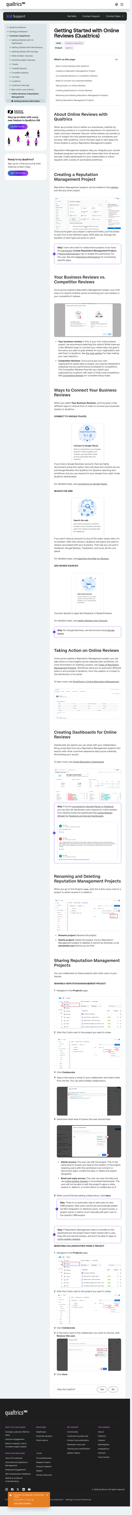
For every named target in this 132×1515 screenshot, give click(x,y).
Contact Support (91, 16)
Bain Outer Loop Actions (23, 90)
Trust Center (103, 1457)
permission (67, 250)
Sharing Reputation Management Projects (75, 100)
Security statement (54, 1500)
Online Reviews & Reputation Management (25, 95)
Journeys (15, 77)
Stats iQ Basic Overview (22, 56)
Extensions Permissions (88, 257)
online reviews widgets (76, 1181)
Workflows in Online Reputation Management (96, 681)
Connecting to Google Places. (92, 484)
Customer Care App (20, 85)
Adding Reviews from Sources (92, 620)
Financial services (44, 1436)
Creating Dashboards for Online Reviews (74, 90)
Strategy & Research (18, 32)
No (113, 1389)
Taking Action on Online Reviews (70, 86)
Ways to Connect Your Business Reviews (74, 81)
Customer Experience (19, 36)
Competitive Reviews (73, 375)
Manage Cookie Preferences (78, 1500)
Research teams (43, 1462)
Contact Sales (113, 16)
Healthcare (41, 1432)
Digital (39, 1471)
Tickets (15, 64)
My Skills (72, 16)
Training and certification (78, 1449)
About (101, 1432)
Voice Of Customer (13, 1458)
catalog (114, 187)
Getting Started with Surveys (25, 52)
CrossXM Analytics (20, 73)
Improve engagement (14, 1439)
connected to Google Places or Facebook (92, 806)
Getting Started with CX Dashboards (23, 41)
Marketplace (103, 1444)
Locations (16, 81)
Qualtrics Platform (17, 27)
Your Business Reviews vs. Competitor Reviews (77, 76)
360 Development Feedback (18, 1474)
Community (72, 1432)
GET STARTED (18, 173)
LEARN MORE (17, 126)
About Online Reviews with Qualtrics (72, 66)
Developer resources (76, 1444)
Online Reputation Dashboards (88, 762)
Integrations (103, 1449)
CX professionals (43, 1458)
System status (73, 1453)
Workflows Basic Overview (23, 60)
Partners (102, 1453)
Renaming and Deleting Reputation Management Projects (82, 95)
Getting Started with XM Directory (27, 47)
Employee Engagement (15, 1470)
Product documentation (78, 1440)
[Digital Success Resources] (116, 4)
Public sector (42, 1440)
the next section (94, 353)
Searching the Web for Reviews (93, 558)
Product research (44, 1466)
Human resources (44, 1475)
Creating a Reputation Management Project (75, 71)
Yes (102, 1389)
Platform (102, 1436)
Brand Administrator (69, 254)
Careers (101, 1440)
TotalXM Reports (19, 68)
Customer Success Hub (77, 1436)
